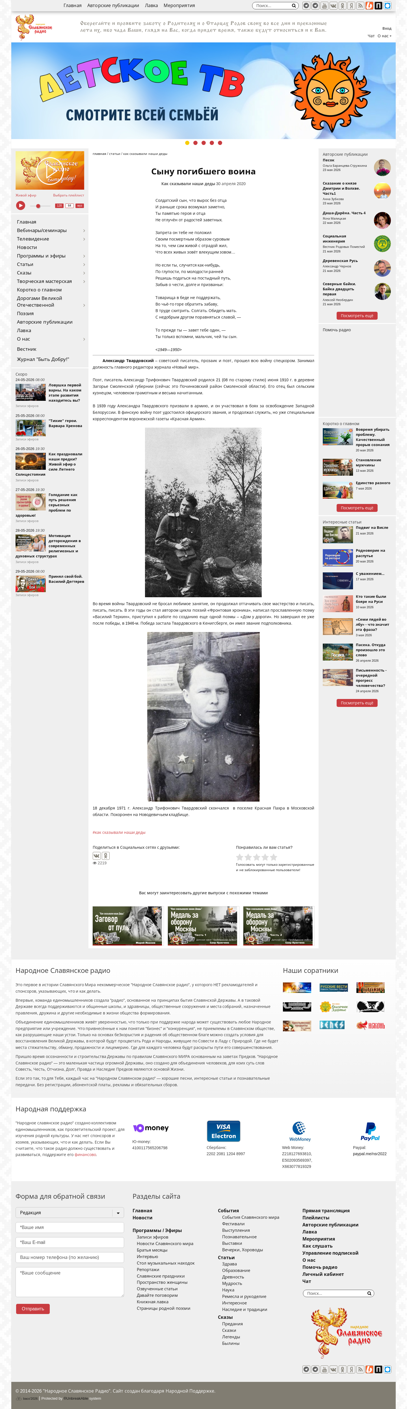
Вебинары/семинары (42, 230)
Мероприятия (179, 5)
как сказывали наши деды (120, 832)
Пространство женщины (162, 1282)
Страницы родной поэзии (163, 1308)
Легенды (231, 1337)
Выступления (236, 1230)
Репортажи (148, 1269)
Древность (233, 1277)
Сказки (229, 1330)
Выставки (232, 1243)
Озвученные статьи (157, 1289)
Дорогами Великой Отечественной (39, 302)
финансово (85, 1154)
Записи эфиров (152, 1237)
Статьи (25, 264)
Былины (231, 1343)
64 (69, 205)
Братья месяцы (152, 1250)
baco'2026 (27, 1398)
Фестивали (233, 1224)
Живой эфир (26, 195)
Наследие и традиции (244, 1309)
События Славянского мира (250, 1217)
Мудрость (232, 1283)
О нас (23, 339)
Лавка (151, 5)
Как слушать (317, 1246)
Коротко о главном (39, 290)
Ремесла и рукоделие (244, 1296)
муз (79, 205)
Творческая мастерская (44, 281)
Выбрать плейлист (68, 195)
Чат (371, 36)
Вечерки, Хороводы (242, 1250)
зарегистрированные (296, 864)
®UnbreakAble (76, 1398)
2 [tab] (195, 143)
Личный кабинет (323, 1274)
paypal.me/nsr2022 (370, 1154)
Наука (228, 1290)
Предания (232, 1324)
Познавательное (239, 1237)
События (228, 1210)
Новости (27, 247)
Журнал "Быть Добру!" (43, 359)
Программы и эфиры (41, 256)
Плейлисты (316, 1217)
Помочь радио (337, 330)
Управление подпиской (330, 1253)
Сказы (24, 273)
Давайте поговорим (157, 1295)
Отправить (33, 1308)
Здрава (229, 1264)
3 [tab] (204, 143)
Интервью (147, 1256)
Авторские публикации (113, 5)
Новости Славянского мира (165, 1243)
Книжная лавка (152, 1302)
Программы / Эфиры (157, 1230)
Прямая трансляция (326, 1210)
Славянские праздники (161, 1276)
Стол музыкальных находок (166, 1263)
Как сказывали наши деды (188, 183)
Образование (236, 1270)
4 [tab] (212, 143)
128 (59, 205)
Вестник (26, 349)
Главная (73, 5)
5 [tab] (220, 143)
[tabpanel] (203, 90)
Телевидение (33, 239)
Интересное (234, 1303)
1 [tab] (187, 143)
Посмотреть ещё (357, 315)
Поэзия (25, 313)
